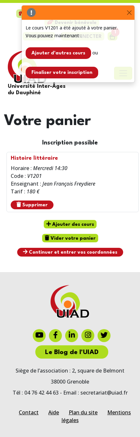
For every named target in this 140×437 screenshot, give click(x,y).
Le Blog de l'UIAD (72, 352)
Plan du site (83, 412)
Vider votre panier (70, 238)
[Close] (129, 12)
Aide (53, 412)
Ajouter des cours (70, 224)
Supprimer (32, 205)
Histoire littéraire (34, 158)
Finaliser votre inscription (61, 72)
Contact (29, 412)
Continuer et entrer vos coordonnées (70, 252)
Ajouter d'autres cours (58, 53)
